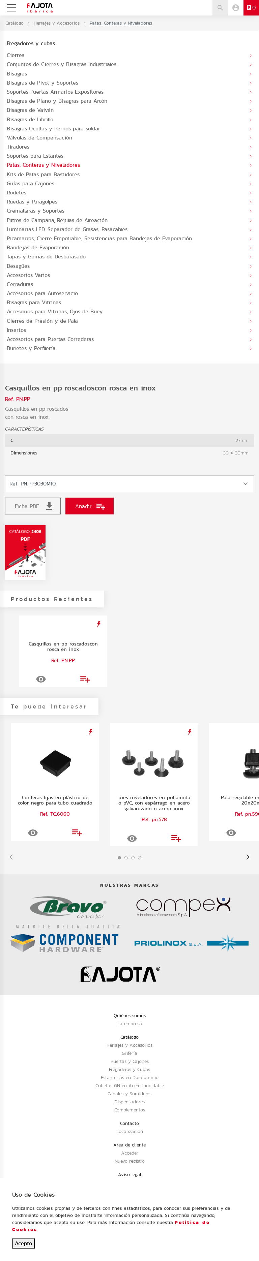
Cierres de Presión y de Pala (42, 321)
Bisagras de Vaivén (30, 110)
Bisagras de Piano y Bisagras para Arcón (57, 101)
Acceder (129, 1152)
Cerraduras (20, 284)
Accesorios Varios (28, 275)
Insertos (16, 330)
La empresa (129, 1023)
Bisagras (17, 73)
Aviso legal (129, 1174)
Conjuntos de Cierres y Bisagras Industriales (61, 64)
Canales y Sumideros (129, 1093)
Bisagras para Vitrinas (34, 302)
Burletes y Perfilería (31, 348)
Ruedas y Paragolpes (32, 201)
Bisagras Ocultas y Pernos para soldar (53, 128)
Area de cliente (129, 1144)
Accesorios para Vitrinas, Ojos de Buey (55, 311)
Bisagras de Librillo (30, 119)
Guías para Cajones (30, 183)
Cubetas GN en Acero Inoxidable (129, 1085)
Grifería (129, 1053)
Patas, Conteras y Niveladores (43, 165)
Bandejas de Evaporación (38, 247)
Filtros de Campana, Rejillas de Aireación (57, 220)
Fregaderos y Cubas (129, 1069)
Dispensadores (129, 1101)
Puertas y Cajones (130, 1061)
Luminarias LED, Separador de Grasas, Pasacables (67, 229)
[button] (119, 857)
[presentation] (11, 857)
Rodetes (16, 192)
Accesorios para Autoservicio (42, 293)
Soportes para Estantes (35, 156)
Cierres (15, 55)
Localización (129, 1131)
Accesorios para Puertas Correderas (50, 339)
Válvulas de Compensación (39, 137)
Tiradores (18, 147)
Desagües (18, 266)
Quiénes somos (130, 1015)
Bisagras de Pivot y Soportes (42, 83)
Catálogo (14, 23)
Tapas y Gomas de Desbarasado (46, 256)
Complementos (129, 1109)
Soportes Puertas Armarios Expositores (55, 92)
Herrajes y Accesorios (57, 23)
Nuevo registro (130, 1161)
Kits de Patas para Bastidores (43, 174)
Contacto (129, 1123)
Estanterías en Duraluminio (130, 1077)
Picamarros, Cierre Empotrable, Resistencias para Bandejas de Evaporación (99, 238)
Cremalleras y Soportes (35, 211)
